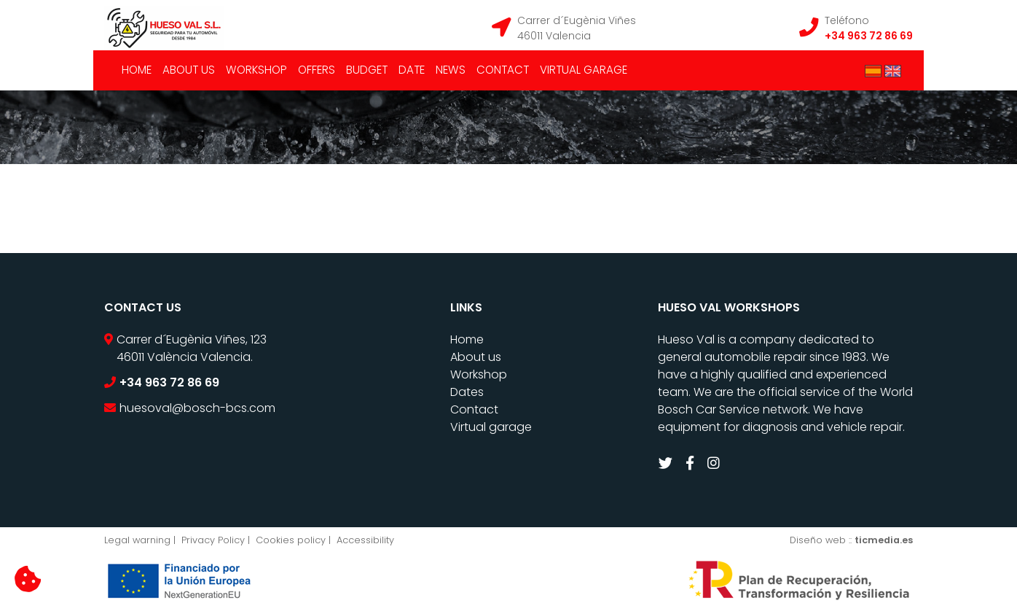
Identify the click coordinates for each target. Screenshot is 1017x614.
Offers (316, 69)
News (451, 69)
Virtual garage (583, 69)
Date (411, 69)
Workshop (256, 69)
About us (188, 69)
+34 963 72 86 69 (869, 35)
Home (137, 69)
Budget (367, 69)
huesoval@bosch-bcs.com (197, 408)
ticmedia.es (884, 540)
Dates (467, 392)
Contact (502, 69)
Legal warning (137, 540)
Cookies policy (291, 540)
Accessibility (365, 540)
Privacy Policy (213, 540)
